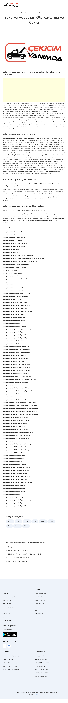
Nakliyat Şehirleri (8, 604)
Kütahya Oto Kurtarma (42, 666)
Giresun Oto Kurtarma (41, 663)
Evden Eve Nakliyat (8, 611)
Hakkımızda (6, 617)
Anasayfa (6, 597)
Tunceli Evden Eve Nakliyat (11, 673)
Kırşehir (43, 525)
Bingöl (18, 525)
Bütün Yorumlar (39, 617)
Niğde (51, 525)
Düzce (26, 529)
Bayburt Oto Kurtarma (41, 680)
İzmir (35, 525)
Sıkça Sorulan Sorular (41, 614)
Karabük (17, 529)
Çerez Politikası (39, 601)
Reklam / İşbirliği (40, 604)
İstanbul (27, 525)
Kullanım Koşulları (40, 597)
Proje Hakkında (39, 607)
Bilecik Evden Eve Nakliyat (10, 663)
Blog (4, 614)
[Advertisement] (34, 94)
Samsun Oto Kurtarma (41, 673)
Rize (9, 529)
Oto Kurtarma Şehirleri (9, 601)
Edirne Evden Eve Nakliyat (10, 670)
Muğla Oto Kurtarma (41, 670)
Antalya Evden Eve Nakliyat (11, 660)
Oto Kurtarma (7, 607)
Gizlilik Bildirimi (39, 611)
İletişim (5, 621)
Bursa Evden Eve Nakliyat (10, 666)
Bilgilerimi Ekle (7, 624)
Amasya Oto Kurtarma (42, 660)
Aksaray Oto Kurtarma (42, 676)
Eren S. (37, 698)
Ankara (10, 525)
